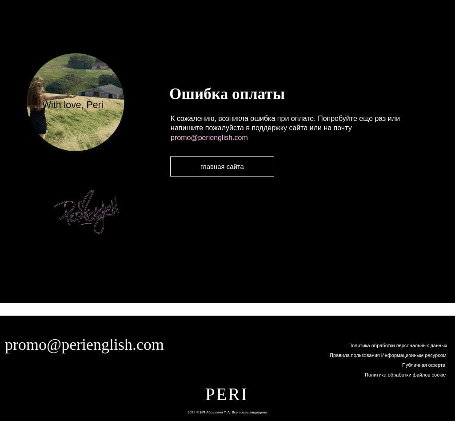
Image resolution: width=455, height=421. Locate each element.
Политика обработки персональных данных (397, 345)
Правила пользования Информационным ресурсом (388, 355)
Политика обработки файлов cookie (405, 374)
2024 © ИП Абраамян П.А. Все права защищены (227, 412)
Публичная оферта (423, 365)
